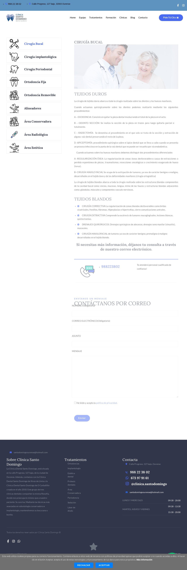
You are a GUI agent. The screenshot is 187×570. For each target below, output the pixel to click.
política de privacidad (106, 401)
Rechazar (83, 565)
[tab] (34, 44)
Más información (144, 560)
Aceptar (104, 565)
